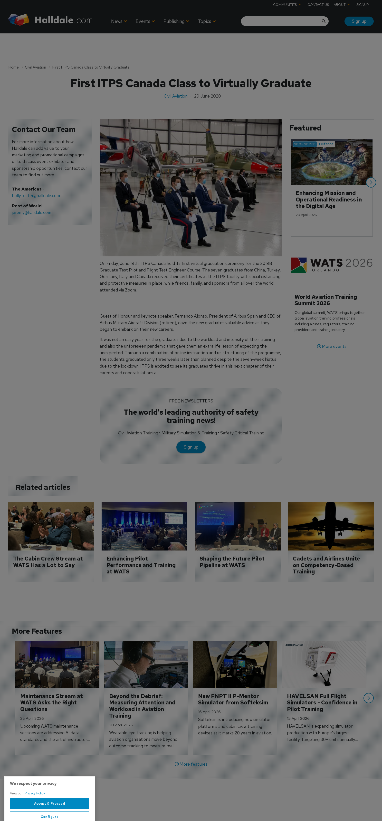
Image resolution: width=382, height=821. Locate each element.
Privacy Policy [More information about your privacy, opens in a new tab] (35, 809)
